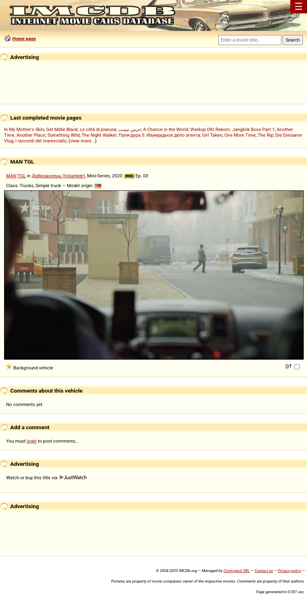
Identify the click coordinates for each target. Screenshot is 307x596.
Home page (24, 38)
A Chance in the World (165, 129)
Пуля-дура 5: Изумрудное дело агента (159, 135)
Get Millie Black (62, 129)
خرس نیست (129, 129)
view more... (82, 141)
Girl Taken (212, 135)
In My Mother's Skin (24, 129)
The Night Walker (99, 135)
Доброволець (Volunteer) (58, 176)
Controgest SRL (236, 570)
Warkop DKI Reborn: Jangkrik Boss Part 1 (232, 129)
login (32, 441)
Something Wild (63, 135)
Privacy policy (289, 570)
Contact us (264, 570)
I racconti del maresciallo (41, 141)
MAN (11, 176)
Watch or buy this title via (46, 477)
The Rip (265, 135)
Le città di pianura (98, 129)
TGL (21, 176)
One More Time (240, 135)
